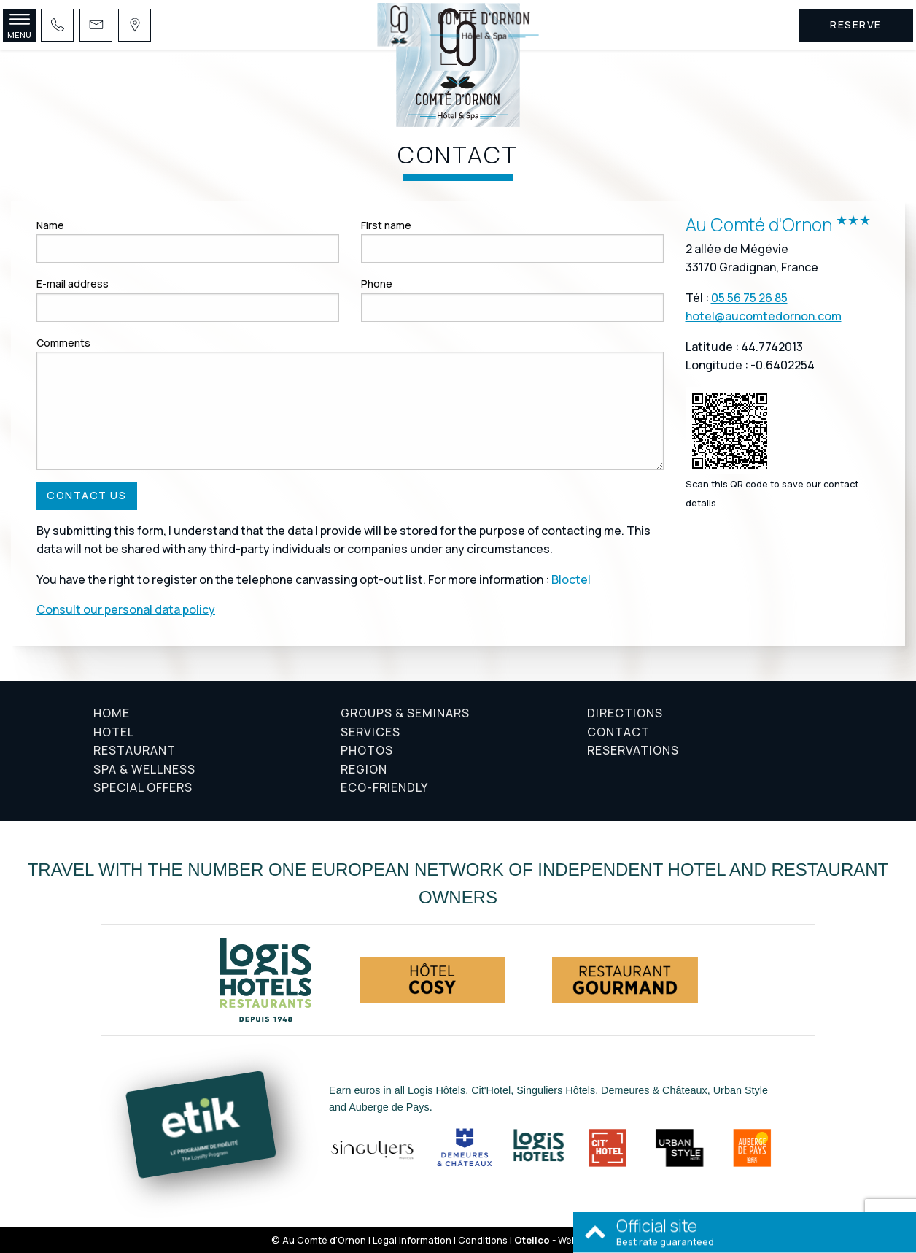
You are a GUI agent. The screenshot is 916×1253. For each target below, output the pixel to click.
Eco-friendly (384, 787)
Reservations (633, 750)
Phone (376, 283)
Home (111, 713)
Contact (618, 732)
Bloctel (571, 579)
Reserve (856, 24)
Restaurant (134, 750)
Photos (367, 750)
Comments (63, 343)
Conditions (483, 1239)
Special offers (143, 787)
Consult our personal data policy (125, 609)
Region (364, 769)
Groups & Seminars (405, 713)
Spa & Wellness (144, 769)
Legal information (412, 1239)
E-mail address (72, 283)
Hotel (113, 732)
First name (386, 225)
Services (370, 732)
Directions (625, 713)
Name (50, 225)
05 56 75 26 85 (749, 298)
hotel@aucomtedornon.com (764, 316)
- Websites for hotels (579, 1239)
